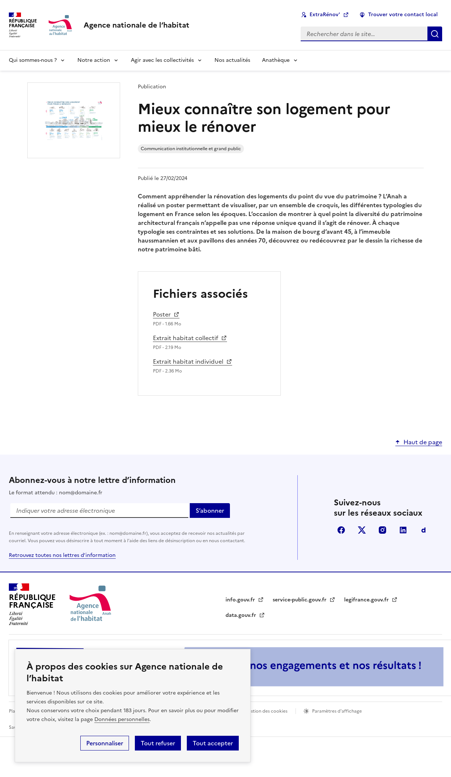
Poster (166, 314)
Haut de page (422, 442)
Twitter (361, 530)
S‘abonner (213, 512)
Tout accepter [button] (213, 743)
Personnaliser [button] (104, 743)
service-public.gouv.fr (304, 600)
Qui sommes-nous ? (33, 60)
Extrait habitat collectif (188, 337)
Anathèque (276, 60)
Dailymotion (423, 530)
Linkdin (403, 530)
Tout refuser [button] (158, 743)
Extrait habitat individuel (189, 361)
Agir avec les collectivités (162, 60)
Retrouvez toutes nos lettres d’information (62, 555)
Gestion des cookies (266, 711)
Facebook (341, 530)
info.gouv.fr (245, 600)
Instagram (382, 530)
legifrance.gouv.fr (371, 600)
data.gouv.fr (245, 615)
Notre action (93, 60)
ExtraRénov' (325, 14)
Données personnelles (122, 719)
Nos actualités (232, 60)
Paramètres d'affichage (337, 711)
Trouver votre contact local (403, 14)
